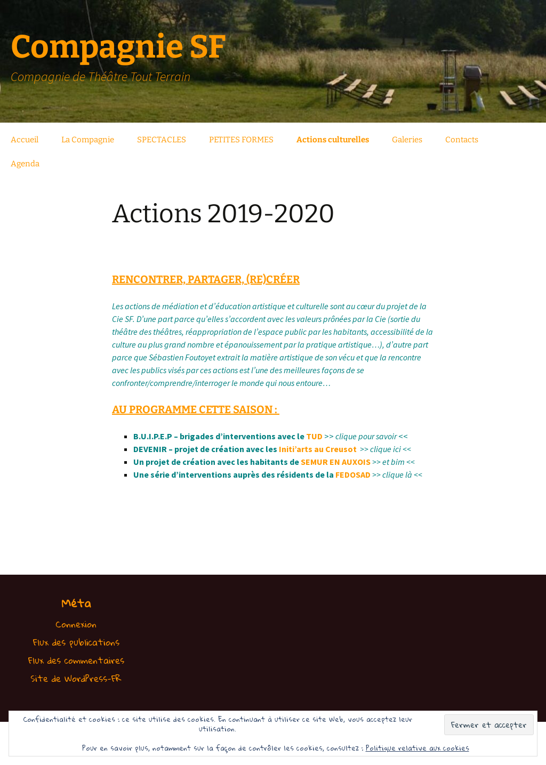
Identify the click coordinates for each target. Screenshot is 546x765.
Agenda (25, 163)
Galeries (407, 139)
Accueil (24, 139)
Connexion (76, 624)
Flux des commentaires (76, 660)
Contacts (461, 139)
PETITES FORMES (241, 139)
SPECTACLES (161, 139)
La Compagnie (87, 139)
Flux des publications (76, 642)
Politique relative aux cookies (417, 748)
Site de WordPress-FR (76, 678)
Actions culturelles (332, 139)
